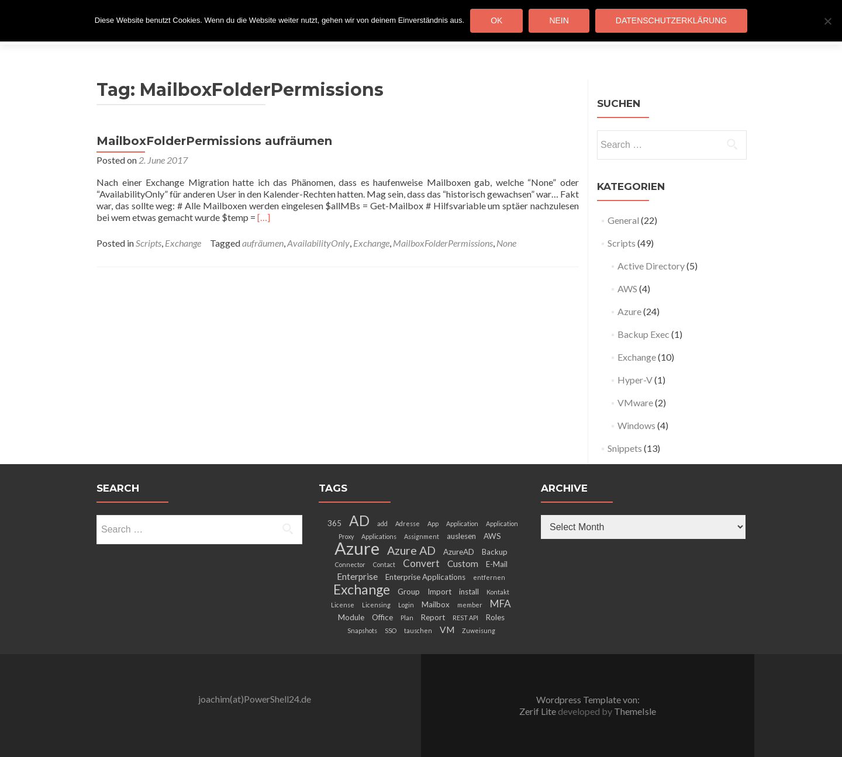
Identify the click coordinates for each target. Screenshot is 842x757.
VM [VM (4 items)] (447, 629)
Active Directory (651, 265)
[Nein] (827, 21)
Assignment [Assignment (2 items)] (421, 536)
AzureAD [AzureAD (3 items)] (458, 551)
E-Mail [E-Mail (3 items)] (497, 564)
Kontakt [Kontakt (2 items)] (497, 592)
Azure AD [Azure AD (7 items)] (411, 550)
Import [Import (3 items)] (439, 591)
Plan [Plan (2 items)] (407, 617)
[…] (263, 217)
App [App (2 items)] (433, 523)
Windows (636, 425)
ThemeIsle (635, 711)
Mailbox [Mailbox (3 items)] (436, 604)
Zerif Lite (538, 711)
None (506, 242)
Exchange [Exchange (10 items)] (361, 589)
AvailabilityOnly (318, 242)
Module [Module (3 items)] (351, 617)
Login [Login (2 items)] (406, 605)
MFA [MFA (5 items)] (500, 603)
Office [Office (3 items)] (382, 617)
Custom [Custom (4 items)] (462, 563)
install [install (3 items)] (469, 591)
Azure (629, 311)
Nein (558, 20)
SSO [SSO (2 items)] (390, 630)
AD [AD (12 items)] (359, 520)
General (623, 220)
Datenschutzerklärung (671, 20)
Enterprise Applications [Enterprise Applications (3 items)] (425, 577)
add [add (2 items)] (382, 523)
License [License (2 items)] (342, 605)
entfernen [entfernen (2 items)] (489, 577)
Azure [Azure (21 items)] (356, 548)
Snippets (625, 448)
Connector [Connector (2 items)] (350, 564)
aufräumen (263, 242)
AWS (627, 288)
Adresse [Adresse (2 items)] (407, 523)
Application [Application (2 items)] (462, 523)
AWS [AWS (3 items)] (492, 536)
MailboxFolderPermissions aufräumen (214, 141)
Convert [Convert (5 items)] (421, 563)
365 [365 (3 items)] (334, 523)
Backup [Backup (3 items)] (495, 551)
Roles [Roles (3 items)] (495, 617)
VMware (635, 402)
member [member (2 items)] (469, 605)
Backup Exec (643, 334)
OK (496, 20)
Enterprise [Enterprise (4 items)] (357, 576)
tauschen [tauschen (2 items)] (418, 630)
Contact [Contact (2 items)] (384, 564)
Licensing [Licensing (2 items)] (376, 605)
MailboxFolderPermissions (443, 242)
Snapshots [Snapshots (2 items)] (362, 630)
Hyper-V (635, 379)
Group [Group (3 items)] (409, 591)
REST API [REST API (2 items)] (465, 617)
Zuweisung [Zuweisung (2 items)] (478, 630)
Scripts (148, 242)
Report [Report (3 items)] (433, 617)
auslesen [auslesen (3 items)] (461, 536)
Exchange (183, 242)
